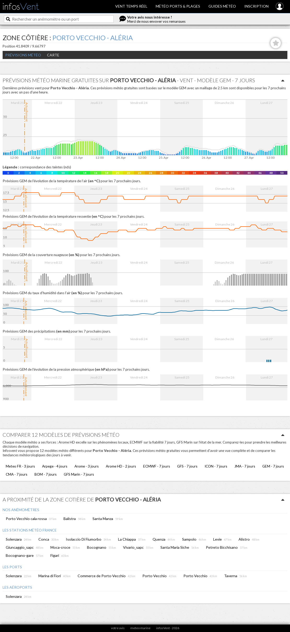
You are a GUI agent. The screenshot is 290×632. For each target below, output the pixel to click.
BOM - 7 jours (45, 474)
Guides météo (222, 6)
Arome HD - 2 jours (121, 466)
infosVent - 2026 (167, 628)
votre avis (118, 628)
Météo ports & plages (178, 6)
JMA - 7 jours (244, 466)
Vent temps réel (131, 6)
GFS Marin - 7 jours (79, 474)
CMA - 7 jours (16, 474)
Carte (53, 55)
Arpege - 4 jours (54, 466)
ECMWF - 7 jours (156, 466)
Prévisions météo (23, 55)
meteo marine (140, 628)
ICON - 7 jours (216, 466)
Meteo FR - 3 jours (20, 466)
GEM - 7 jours (273, 466)
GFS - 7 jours (187, 466)
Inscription (256, 6)
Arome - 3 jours (86, 466)
